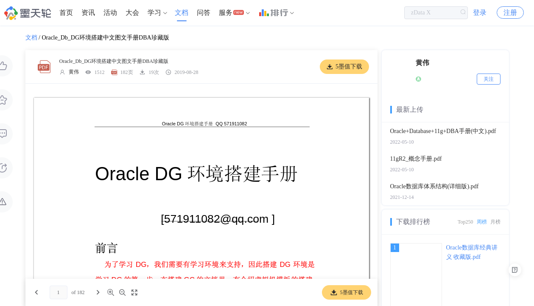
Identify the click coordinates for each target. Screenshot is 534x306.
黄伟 (74, 72)
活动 (110, 12)
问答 (203, 12)
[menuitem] (66, 13)
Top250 (465, 222)
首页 (66, 12)
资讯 (88, 12)
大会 (132, 12)
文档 (181, 12)
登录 (479, 12)
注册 (510, 12)
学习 (154, 12)
